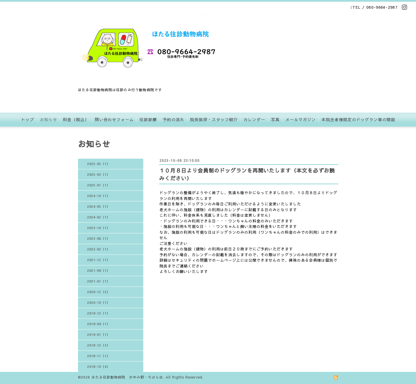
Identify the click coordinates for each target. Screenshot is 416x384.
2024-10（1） (98, 196)
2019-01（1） (98, 334)
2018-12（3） (98, 345)
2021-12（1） (98, 260)
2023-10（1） (98, 228)
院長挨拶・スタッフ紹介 (214, 119)
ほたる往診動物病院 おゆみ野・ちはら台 (127, 377)
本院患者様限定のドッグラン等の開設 (358, 119)
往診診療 (148, 119)
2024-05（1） (98, 206)
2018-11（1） (98, 356)
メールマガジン (300, 119)
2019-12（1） (98, 313)
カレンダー (254, 119)
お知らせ (48, 119)
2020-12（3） (98, 292)
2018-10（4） (98, 366)
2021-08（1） (98, 270)
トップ (27, 119)
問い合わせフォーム (114, 119)
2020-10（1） (98, 302)
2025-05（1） (98, 164)
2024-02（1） (98, 217)
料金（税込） (76, 119)
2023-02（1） (98, 249)
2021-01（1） (98, 281)
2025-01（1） (98, 185)
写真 (275, 119)
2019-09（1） (98, 324)
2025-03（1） (98, 174)
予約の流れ (173, 119)
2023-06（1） (98, 238)
